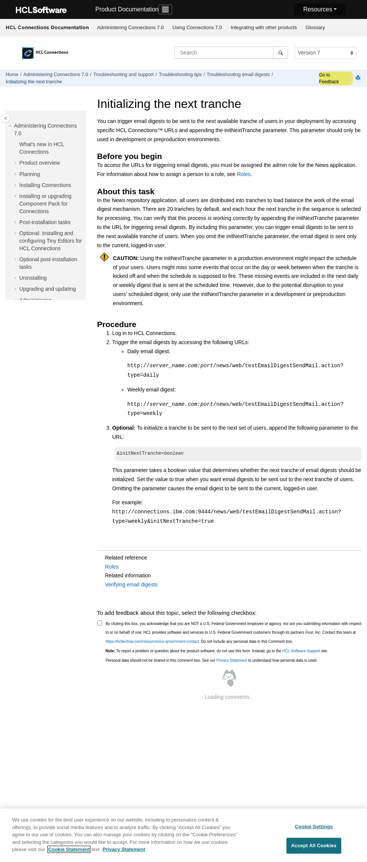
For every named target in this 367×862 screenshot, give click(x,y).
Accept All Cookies (314, 848)
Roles (243, 174)
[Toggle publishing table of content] (6, 118)
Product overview (39, 163)
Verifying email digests (131, 585)
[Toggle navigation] (165, 9)
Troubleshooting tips (180, 74)
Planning (29, 174)
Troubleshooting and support (123, 74)
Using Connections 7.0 (197, 27)
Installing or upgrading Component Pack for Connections (45, 203)
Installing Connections (45, 185)
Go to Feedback (329, 78)
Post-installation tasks (44, 222)
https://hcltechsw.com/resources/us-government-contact (152, 642)
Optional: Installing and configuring (50, 240)
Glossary (315, 27)
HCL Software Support (301, 652)
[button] (11, 126)
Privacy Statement (231, 661)
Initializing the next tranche (34, 81)
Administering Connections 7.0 (130, 27)
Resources (317, 9)
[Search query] (231, 53)
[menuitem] (130, 27)
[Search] (280, 53)
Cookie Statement (69, 852)
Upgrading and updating (47, 289)
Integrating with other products (264, 27)
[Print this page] (358, 78)
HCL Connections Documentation (47, 27)
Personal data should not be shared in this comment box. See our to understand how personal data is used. (211, 661)
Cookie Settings (314, 829)
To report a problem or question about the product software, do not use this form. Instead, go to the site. (217, 652)
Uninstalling (33, 278)
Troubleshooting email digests (238, 74)
